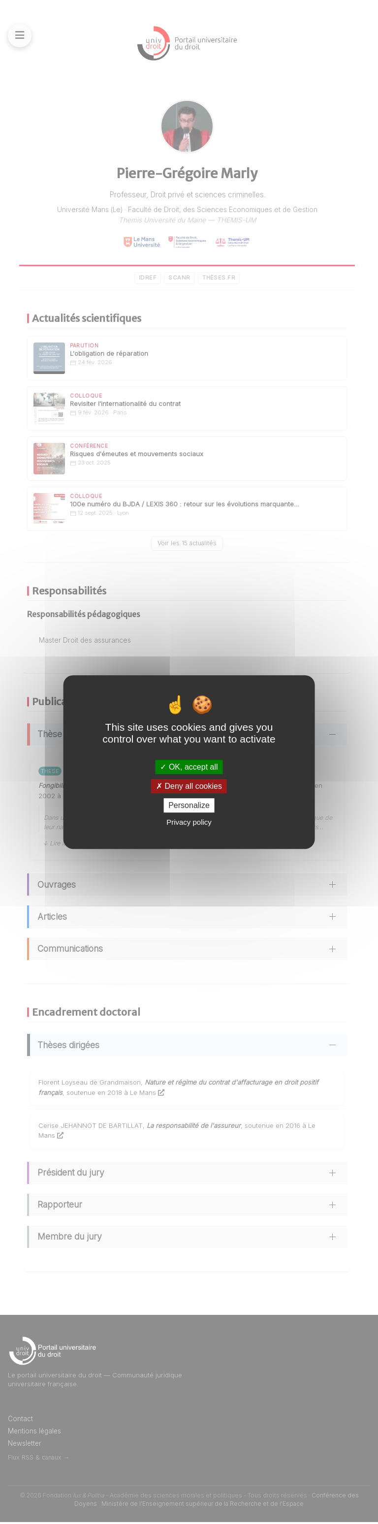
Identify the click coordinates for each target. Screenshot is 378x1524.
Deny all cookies (189, 786)
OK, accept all (189, 767)
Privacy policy (189, 822)
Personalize (189, 805)
